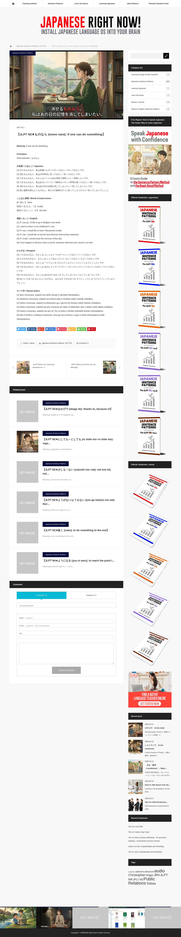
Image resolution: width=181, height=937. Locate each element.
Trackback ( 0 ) (91, 595)
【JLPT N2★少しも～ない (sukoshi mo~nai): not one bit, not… (77, 471)
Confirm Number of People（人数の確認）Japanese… (157, 754)
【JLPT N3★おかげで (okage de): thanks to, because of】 (79, 409)
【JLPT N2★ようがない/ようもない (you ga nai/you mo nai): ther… (79, 502)
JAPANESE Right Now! (88, 933)
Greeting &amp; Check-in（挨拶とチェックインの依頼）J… (158, 733)
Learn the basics (81, 4)
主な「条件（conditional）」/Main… (156, 766)
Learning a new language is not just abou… (157, 790)
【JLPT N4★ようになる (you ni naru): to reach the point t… (79, 560)
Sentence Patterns (55, 4)
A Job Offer (138, 827)
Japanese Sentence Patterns (22, 53)
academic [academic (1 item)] (131, 872)
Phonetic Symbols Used (158, 4)
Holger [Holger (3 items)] (149, 875)
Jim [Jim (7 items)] (157, 875)
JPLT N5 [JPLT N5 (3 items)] (138, 879)
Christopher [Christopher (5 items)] (136, 875)
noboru (32, 343)
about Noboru (133, 4)
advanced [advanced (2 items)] (149, 871)
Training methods (29, 4)
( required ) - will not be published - (34, 626)
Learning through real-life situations (151, 74)
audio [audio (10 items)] (159, 870)
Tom (130, 827)
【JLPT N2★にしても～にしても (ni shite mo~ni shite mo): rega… (78, 441)
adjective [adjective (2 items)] (139, 871)
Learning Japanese (107, 4)
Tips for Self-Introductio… (156, 802)
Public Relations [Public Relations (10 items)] (141, 880)
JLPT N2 (68, 343)
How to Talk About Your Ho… (158, 785)
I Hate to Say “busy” (142, 832)
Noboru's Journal (151, 102)
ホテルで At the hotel (155, 728)
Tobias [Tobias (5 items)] (151, 883)
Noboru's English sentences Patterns (151, 109)
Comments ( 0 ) (41, 595)
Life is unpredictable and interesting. (150, 846)
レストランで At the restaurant (154, 747)
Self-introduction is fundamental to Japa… (157, 807)
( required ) (26, 618)
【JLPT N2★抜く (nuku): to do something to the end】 (77, 530)
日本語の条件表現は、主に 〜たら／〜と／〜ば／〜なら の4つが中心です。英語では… (157, 775)
